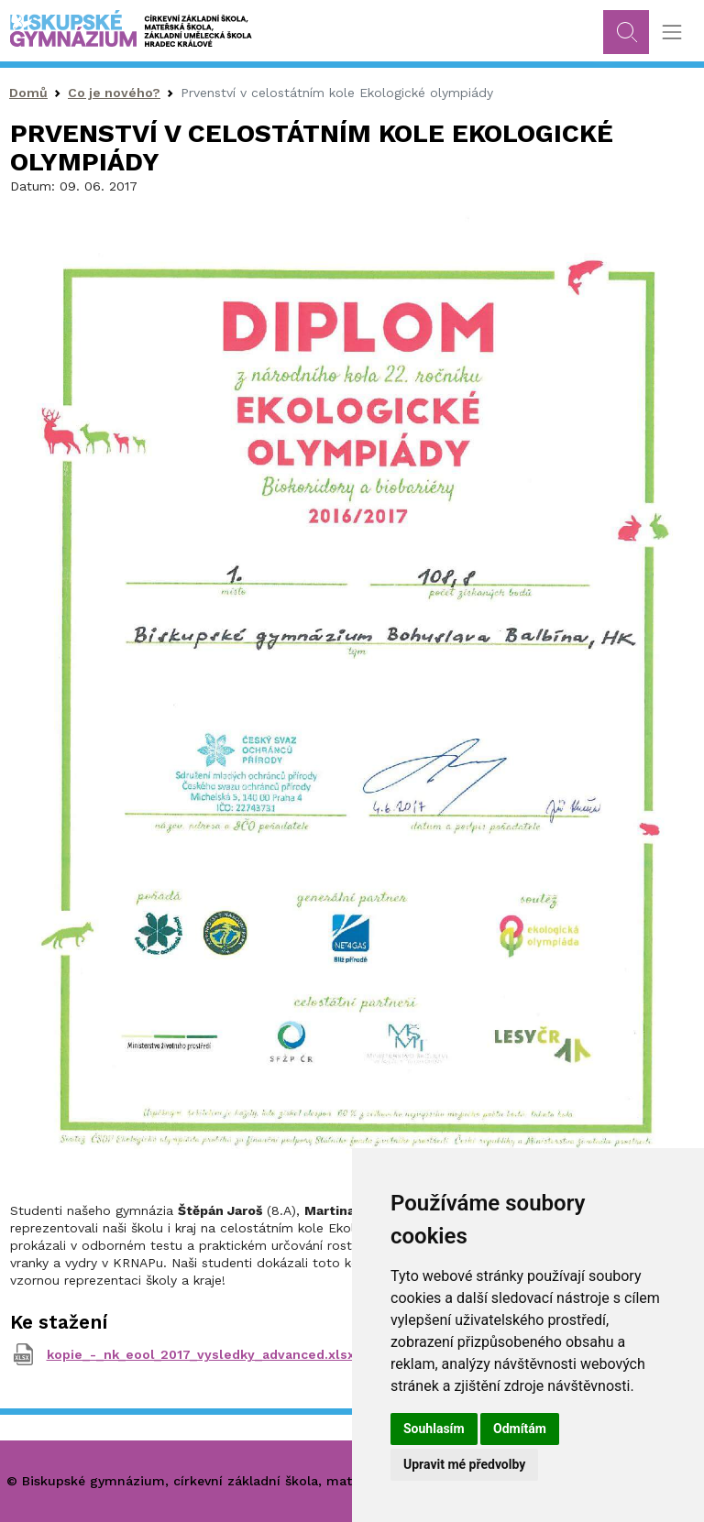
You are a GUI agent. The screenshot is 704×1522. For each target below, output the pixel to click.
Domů (28, 92)
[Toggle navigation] (671, 32)
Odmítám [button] (519, 1428)
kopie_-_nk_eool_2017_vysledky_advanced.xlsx (201, 1354)
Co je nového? (114, 92)
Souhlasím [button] (434, 1428)
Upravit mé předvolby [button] (464, 1464)
